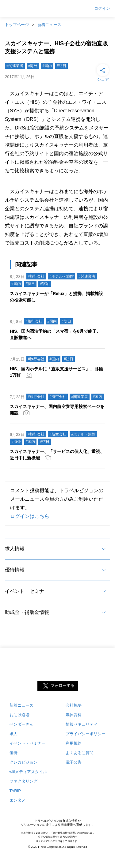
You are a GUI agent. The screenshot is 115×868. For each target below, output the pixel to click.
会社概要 (74, 705)
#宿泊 (44, 284)
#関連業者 (14, 66)
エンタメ (17, 800)
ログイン (102, 8)
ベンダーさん (21, 724)
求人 (13, 733)
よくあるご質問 (80, 752)
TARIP (15, 790)
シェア (102, 72)
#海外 (33, 66)
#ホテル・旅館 (61, 276)
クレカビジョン (23, 762)
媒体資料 (74, 715)
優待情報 (15, 569)
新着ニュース (49, 24)
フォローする (63, 685)
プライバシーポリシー (85, 733)
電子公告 (74, 762)
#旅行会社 (36, 276)
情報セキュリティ (82, 724)
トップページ (17, 24)
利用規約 (74, 743)
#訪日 (61, 66)
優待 (13, 752)
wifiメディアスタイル (28, 771)
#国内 (47, 66)
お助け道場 (19, 715)
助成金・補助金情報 (27, 612)
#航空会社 (57, 397)
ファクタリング (23, 781)
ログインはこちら (29, 516)
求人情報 (15, 548)
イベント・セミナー (27, 591)
